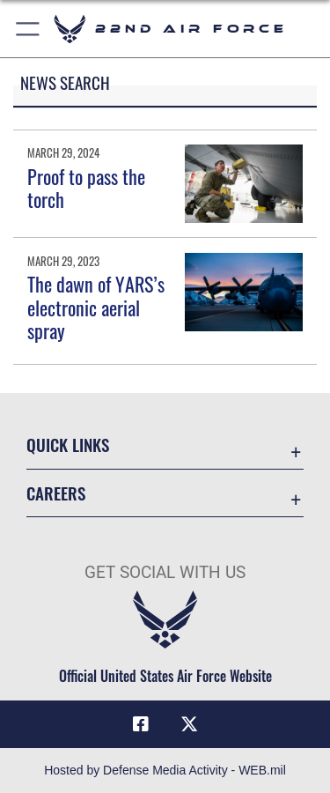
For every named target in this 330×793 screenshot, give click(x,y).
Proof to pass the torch (86, 187)
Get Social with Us (165, 572)
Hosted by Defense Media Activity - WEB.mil (165, 770)
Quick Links (67, 444)
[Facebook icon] (141, 724)
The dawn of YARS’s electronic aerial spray (96, 307)
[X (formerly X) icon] (189, 724)
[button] (28, 28)
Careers (55, 493)
